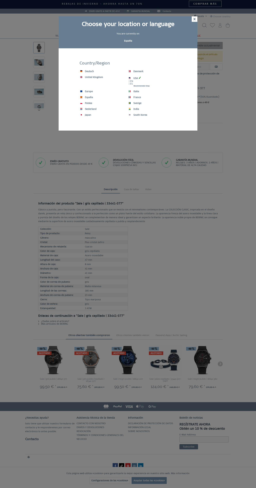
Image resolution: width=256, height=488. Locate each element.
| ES (131, 83)
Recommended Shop (142, 86)
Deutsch (87, 71)
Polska (86, 103)
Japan (85, 115)
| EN (131, 81)
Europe (86, 91)
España (86, 97)
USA (135, 78)
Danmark (136, 71)
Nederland (88, 109)
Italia (134, 91)
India (134, 109)
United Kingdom (91, 77)
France (135, 97)
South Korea (138, 115)
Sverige (135, 103)
